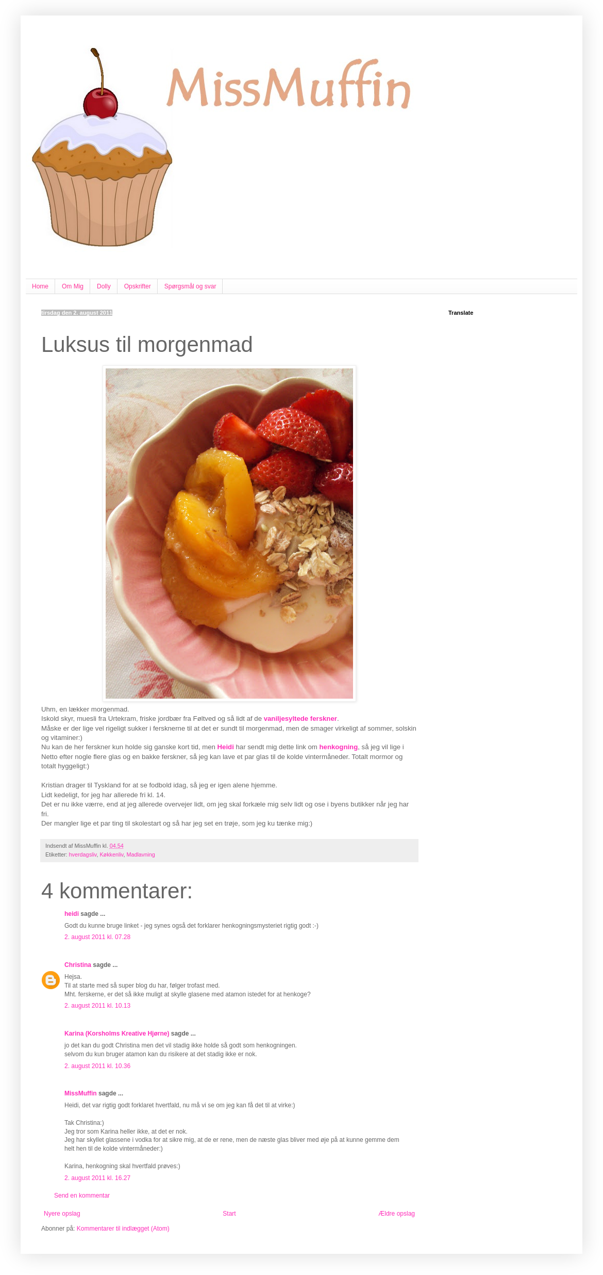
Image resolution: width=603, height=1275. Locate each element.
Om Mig (72, 286)
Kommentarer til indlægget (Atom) (123, 1228)
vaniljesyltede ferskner (300, 718)
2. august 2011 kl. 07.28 (97, 937)
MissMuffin (80, 1093)
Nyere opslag (62, 1213)
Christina (77, 965)
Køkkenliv (111, 854)
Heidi (225, 747)
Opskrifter (137, 286)
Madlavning (140, 854)
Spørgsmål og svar (190, 286)
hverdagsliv (83, 854)
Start (229, 1213)
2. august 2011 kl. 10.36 (97, 1066)
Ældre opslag (396, 1213)
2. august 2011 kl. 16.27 (97, 1178)
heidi (71, 913)
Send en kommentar (82, 1195)
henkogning (339, 747)
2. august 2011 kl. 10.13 (97, 1005)
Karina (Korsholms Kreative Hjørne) (116, 1033)
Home (40, 286)
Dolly (104, 286)
